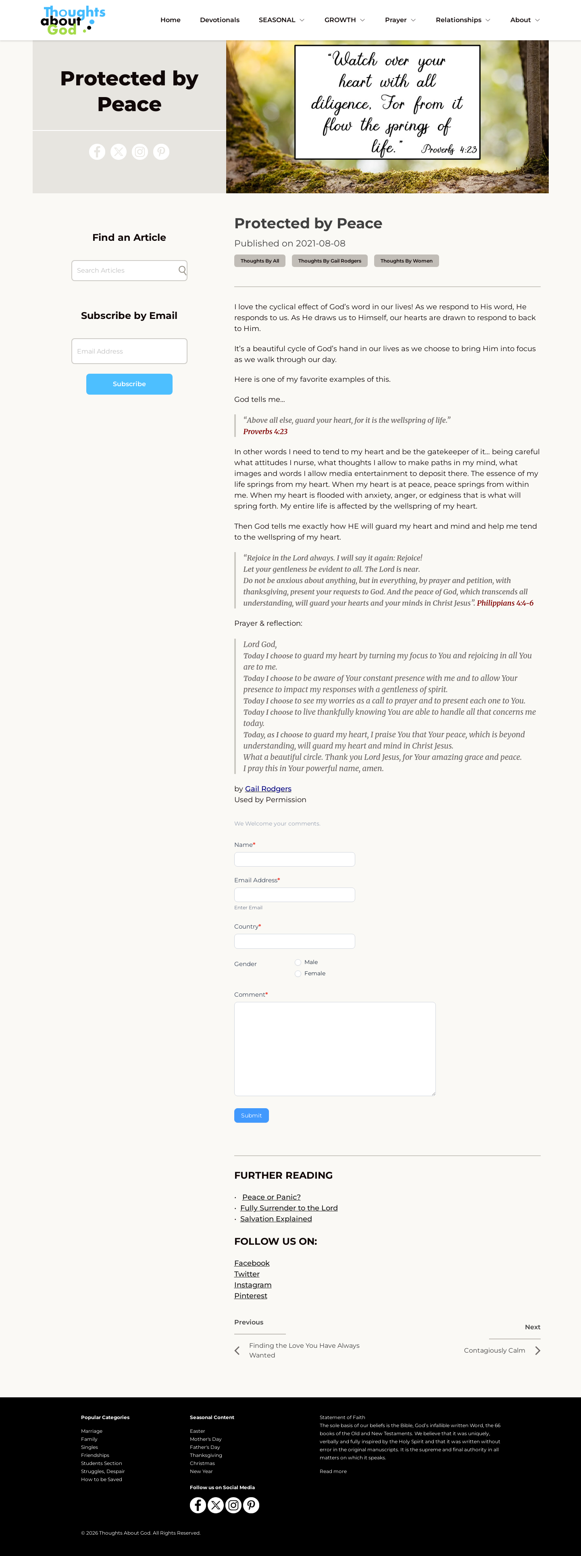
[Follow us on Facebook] (97, 152)
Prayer (400, 20)
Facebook (252, 1263)
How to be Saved (101, 1479)
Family (89, 1439)
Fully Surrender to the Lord (289, 1208)
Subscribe (129, 384)
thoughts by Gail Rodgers (329, 261)
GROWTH (345, 20)
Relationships (463, 20)
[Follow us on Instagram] (140, 152)
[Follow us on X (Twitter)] (118, 152)
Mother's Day (206, 1439)
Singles (89, 1447)
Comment (251, 994)
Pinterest (250, 1295)
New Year (201, 1471)
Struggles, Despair (103, 1471)
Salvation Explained (276, 1219)
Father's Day (205, 1447)
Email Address (257, 880)
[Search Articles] (125, 270)
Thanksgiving (206, 1455)
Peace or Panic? (271, 1197)
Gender (245, 964)
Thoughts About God (124, 1533)
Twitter (247, 1274)
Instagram (253, 1285)
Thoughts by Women (407, 261)
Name (245, 844)
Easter (197, 1431)
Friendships (95, 1455)
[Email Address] (129, 351)
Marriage (91, 1431)
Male (306, 962)
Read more (333, 1471)
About (525, 20)
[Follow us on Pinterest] (161, 152)
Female (310, 973)
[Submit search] (183, 270)
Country (247, 926)
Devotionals (219, 20)
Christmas (202, 1463)
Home (170, 20)
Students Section (101, 1463)
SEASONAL (282, 20)
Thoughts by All (260, 261)
